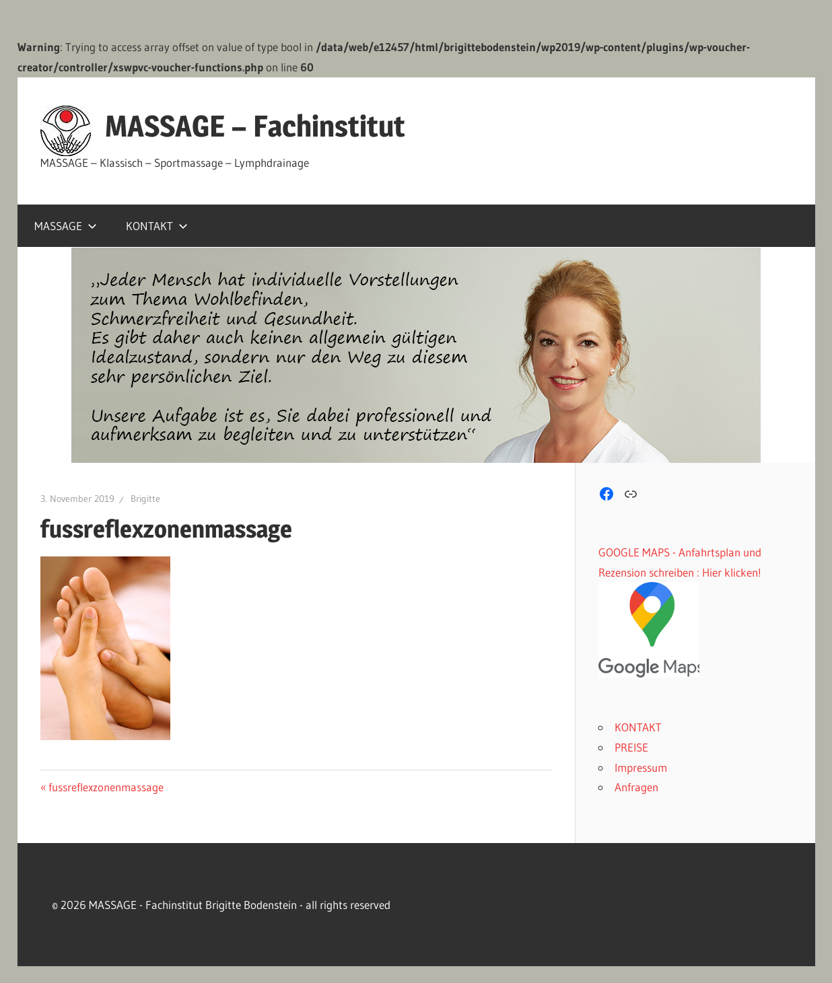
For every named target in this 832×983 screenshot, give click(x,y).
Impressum (641, 767)
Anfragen (636, 787)
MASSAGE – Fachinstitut (255, 126)
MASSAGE (65, 226)
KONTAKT (157, 226)
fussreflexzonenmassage (106, 787)
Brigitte (145, 499)
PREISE (631, 747)
